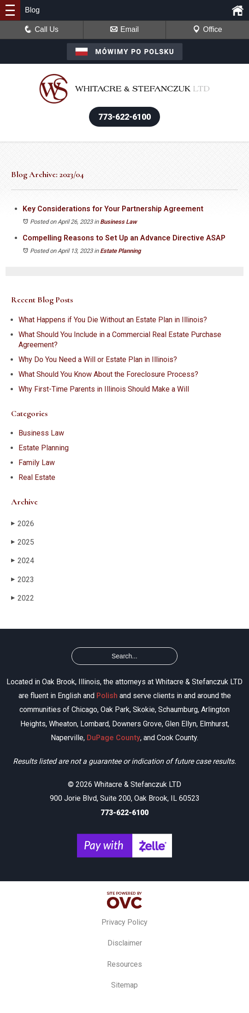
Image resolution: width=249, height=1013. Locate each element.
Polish (107, 695)
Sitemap (124, 985)
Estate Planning (120, 250)
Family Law (36, 462)
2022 (22, 598)
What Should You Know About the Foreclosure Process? (108, 374)
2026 (22, 523)
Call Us (41, 29)
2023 (22, 579)
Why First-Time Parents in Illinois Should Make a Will (103, 389)
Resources (124, 964)
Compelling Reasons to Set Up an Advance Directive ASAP (124, 237)
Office (207, 29)
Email (124, 29)
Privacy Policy (124, 922)
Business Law (118, 221)
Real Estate (36, 477)
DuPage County (113, 737)
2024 (22, 560)
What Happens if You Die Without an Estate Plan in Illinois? (112, 319)
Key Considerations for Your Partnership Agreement (113, 208)
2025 (22, 542)
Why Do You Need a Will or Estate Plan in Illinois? (97, 359)
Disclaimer (124, 943)
